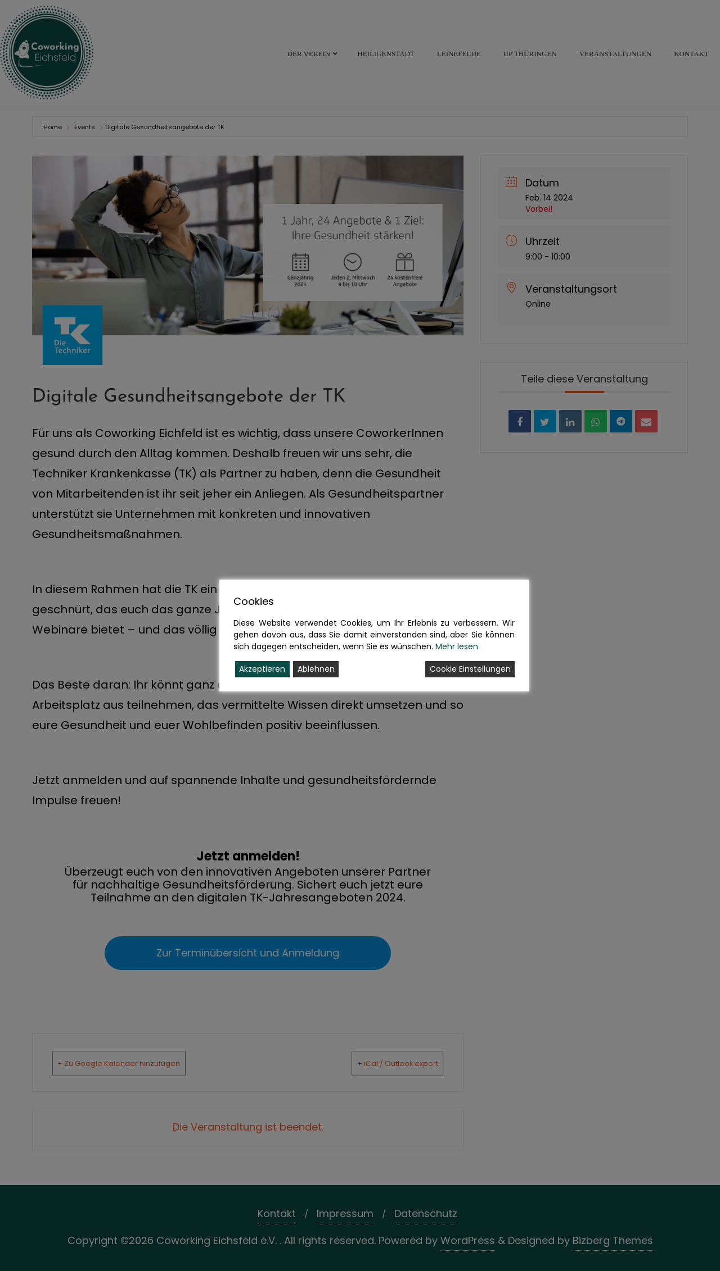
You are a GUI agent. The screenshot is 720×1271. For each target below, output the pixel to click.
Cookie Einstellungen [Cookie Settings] (470, 669)
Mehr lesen (456, 646)
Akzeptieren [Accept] (262, 669)
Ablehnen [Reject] (316, 669)
